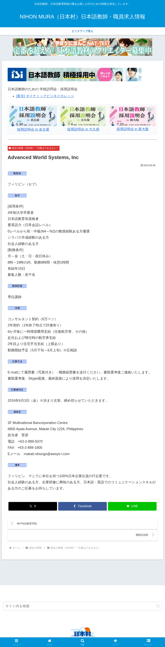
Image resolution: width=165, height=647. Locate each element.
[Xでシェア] (32, 506)
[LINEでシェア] (132, 506)
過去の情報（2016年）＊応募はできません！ (33, 148)
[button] (158, 607)
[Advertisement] (82, 572)
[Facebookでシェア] (82, 506)
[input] (82, 607)
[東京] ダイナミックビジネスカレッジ (45, 96)
